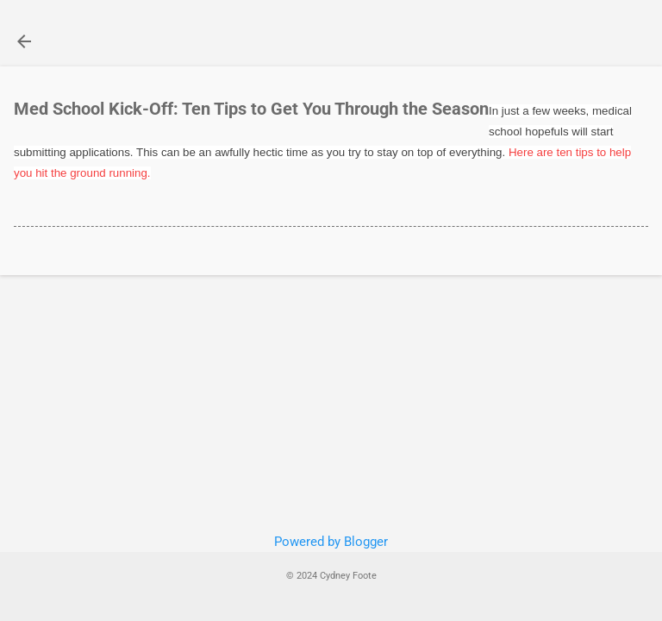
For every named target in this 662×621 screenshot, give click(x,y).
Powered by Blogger (331, 541)
